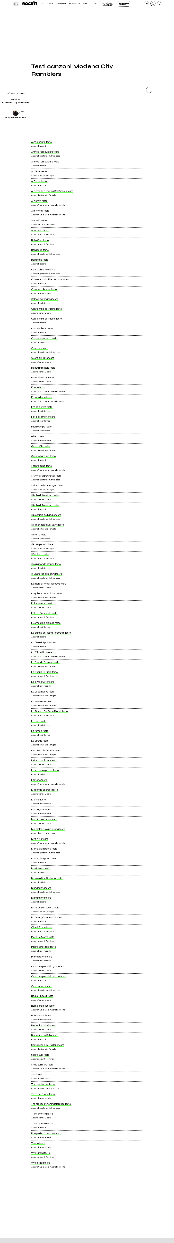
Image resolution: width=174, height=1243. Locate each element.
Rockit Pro (124, 4)
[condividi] (149, 90)
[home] (29, 4)
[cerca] (152, 3)
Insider (107, 3)
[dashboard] (159, 3)
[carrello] (146, 3)
